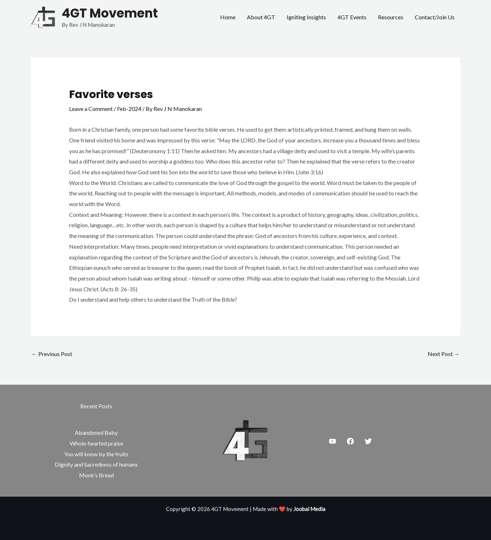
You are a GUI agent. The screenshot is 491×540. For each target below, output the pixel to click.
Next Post (444, 353)
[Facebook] (350, 441)
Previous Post (51, 353)
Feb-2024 (129, 108)
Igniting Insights (306, 17)
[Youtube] (332, 441)
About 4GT (261, 17)
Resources (390, 17)
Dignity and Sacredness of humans (96, 464)
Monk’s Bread (96, 475)
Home (227, 17)
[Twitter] (368, 441)
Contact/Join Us (434, 17)
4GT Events (351, 17)
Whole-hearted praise (96, 443)
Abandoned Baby (96, 432)
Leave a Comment (91, 108)
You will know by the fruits (96, 454)
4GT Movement (110, 13)
